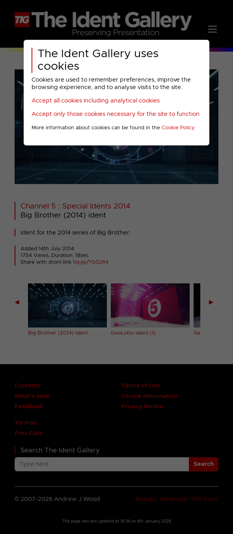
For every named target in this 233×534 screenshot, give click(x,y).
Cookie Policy (178, 127)
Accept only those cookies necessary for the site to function (115, 114)
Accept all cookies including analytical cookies (96, 101)
